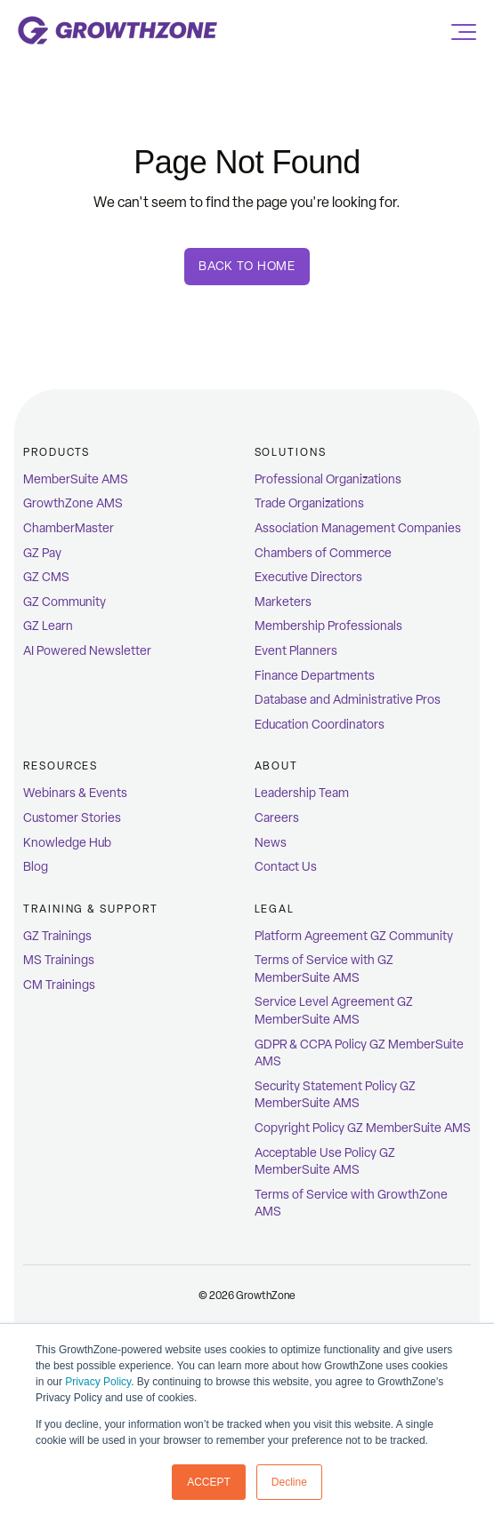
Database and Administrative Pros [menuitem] (348, 699)
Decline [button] (289, 1482)
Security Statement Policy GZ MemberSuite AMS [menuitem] (335, 1095)
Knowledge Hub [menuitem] (67, 842)
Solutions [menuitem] (291, 452)
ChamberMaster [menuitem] (68, 528)
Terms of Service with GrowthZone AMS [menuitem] (351, 1203)
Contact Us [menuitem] (286, 866)
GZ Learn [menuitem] (48, 626)
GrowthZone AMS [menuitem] (73, 503)
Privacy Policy (98, 1381)
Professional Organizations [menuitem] (328, 479)
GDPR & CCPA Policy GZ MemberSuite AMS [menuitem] (359, 1053)
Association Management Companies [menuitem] (358, 528)
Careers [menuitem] (277, 817)
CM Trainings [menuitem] (59, 985)
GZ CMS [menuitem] (46, 577)
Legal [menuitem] (275, 909)
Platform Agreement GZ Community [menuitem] (354, 936)
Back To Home (247, 266)
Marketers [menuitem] (283, 602)
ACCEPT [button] (209, 1482)
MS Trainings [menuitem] (58, 960)
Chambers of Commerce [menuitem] (323, 553)
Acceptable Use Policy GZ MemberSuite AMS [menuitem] (325, 1161)
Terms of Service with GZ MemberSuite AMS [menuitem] (324, 969)
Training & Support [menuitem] (90, 909)
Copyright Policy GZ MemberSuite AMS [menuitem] (363, 1128)
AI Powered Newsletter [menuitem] (87, 650)
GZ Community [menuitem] (64, 602)
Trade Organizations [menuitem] (309, 503)
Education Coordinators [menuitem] (320, 724)
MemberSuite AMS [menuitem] (75, 479)
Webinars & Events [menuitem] (75, 793)
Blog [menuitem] (35, 866)
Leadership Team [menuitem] (302, 793)
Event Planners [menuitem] (296, 650)
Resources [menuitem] (60, 766)
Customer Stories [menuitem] (72, 817)
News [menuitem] (271, 842)
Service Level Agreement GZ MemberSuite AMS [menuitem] (334, 1010)
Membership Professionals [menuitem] (328, 626)
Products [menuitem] (56, 452)
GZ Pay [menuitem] (42, 553)
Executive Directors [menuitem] (308, 577)
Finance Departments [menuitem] (315, 675)
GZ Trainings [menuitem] (57, 936)
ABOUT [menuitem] (277, 766)
